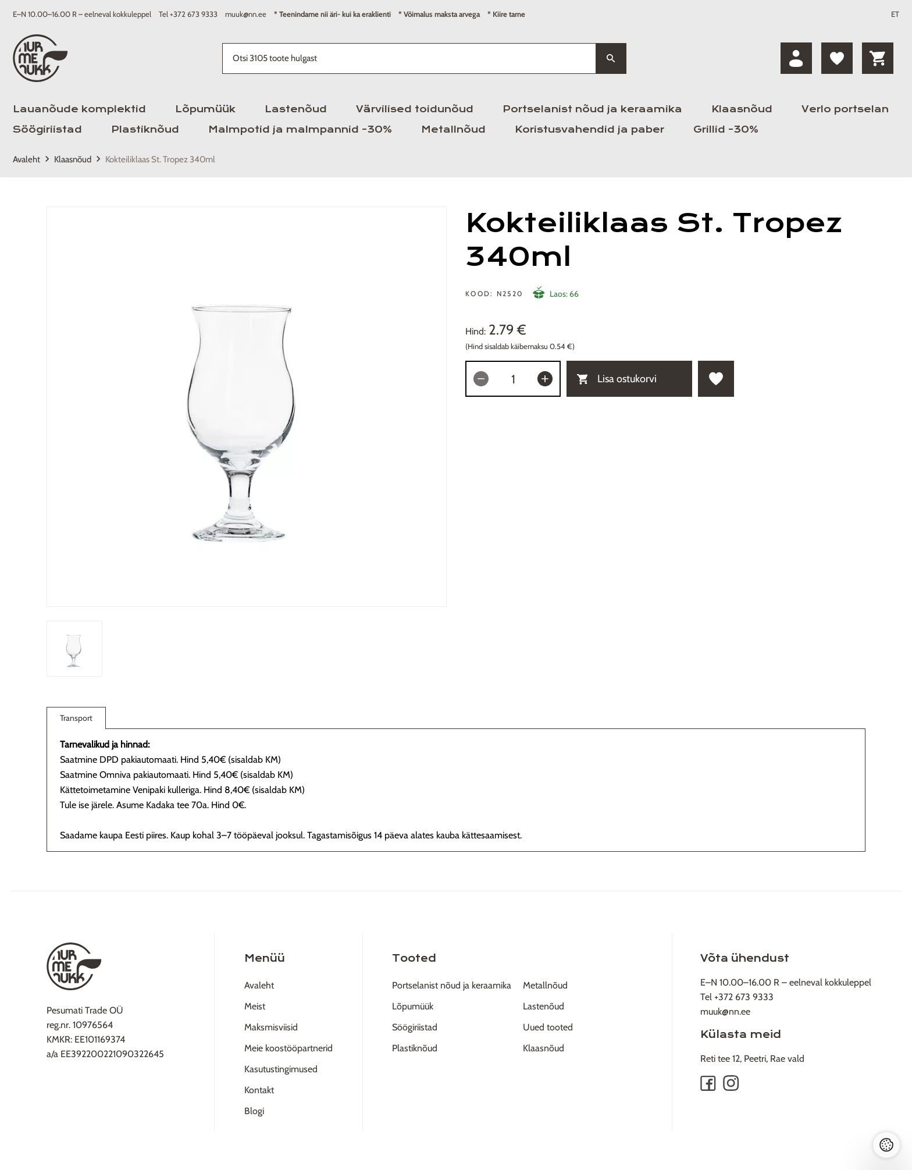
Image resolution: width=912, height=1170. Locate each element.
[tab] (74, 649)
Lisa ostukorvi (617, 378)
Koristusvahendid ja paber (589, 129)
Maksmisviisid (271, 1027)
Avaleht (26, 159)
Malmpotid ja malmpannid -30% (300, 129)
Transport (76, 720)
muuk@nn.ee (245, 14)
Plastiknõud (145, 129)
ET (895, 14)
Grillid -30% (725, 129)
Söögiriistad (47, 129)
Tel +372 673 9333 (188, 14)
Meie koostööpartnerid (288, 1048)
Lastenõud (296, 109)
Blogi (254, 1110)
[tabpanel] (247, 407)
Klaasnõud (741, 109)
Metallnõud (453, 129)
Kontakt (259, 1090)
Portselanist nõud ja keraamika (592, 109)
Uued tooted (548, 1027)
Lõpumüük (205, 109)
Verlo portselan (845, 109)
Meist (254, 1006)
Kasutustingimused (281, 1069)
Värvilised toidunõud (414, 109)
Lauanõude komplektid (79, 109)
